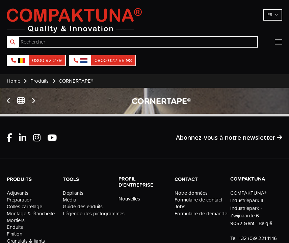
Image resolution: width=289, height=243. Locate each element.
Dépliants (73, 193)
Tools (71, 179)
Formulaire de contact (198, 199)
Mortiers (16, 220)
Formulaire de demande (201, 213)
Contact (186, 179)
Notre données (191, 193)
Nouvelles (129, 198)
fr (269, 14)
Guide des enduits (83, 206)
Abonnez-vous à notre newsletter (229, 137)
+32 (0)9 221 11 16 (258, 238)
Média (69, 199)
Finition (14, 234)
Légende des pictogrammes (89, 213)
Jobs (180, 206)
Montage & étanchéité (31, 213)
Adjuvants (17, 193)
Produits (19, 179)
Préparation (19, 199)
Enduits (15, 227)
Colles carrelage (24, 206)
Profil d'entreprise (136, 182)
